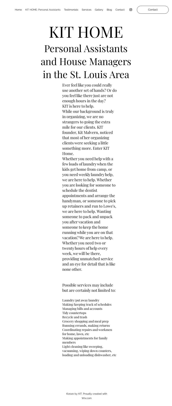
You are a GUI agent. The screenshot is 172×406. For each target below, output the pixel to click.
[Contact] (153, 10)
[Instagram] (131, 9)
